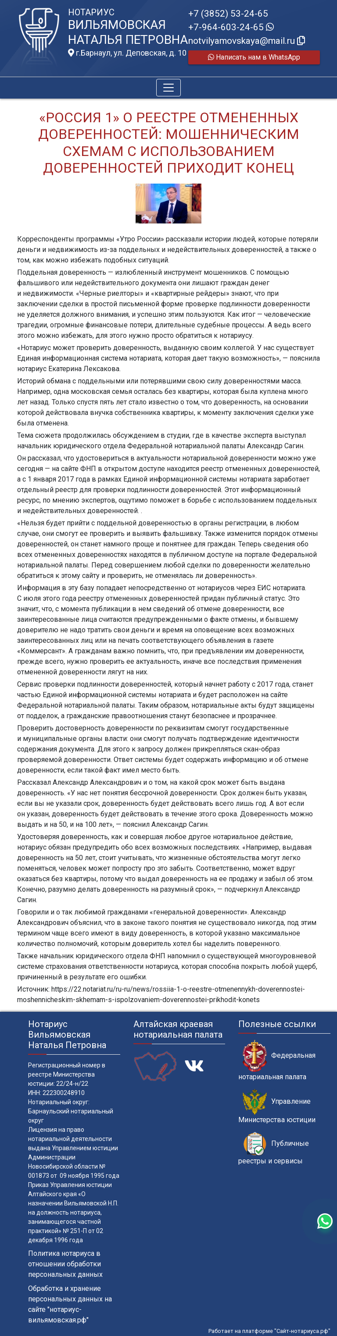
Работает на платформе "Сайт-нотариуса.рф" (269, 1331)
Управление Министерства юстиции (276, 1106)
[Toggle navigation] (168, 87)
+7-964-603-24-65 (231, 27)
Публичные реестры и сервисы (273, 1148)
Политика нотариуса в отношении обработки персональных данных (65, 1264)
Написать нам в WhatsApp (254, 57)
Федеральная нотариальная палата (276, 1060)
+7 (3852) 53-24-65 (228, 13)
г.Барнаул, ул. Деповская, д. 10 (127, 53)
